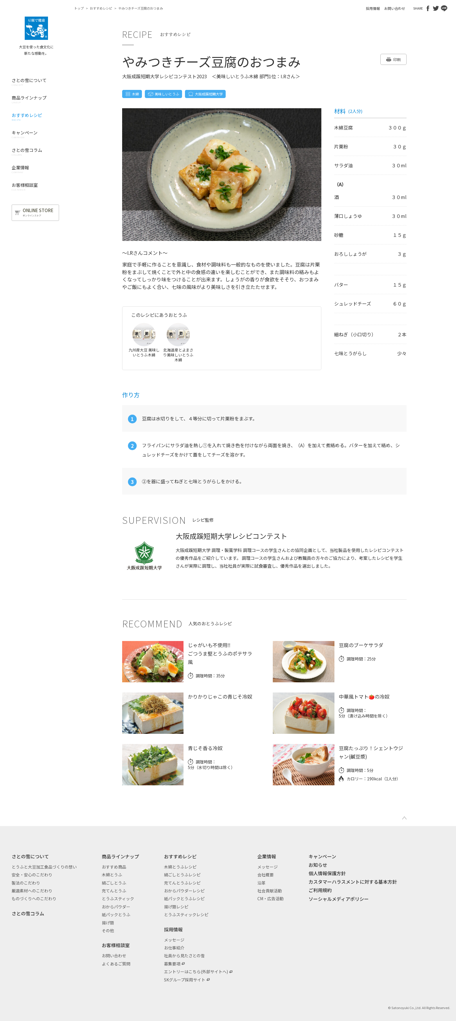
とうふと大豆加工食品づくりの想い (44, 867)
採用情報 (373, 8)
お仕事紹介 (174, 948)
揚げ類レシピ (176, 907)
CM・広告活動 (270, 898)
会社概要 (265, 875)
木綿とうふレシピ (180, 867)
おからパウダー (116, 907)
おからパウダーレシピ (184, 891)
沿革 (261, 883)
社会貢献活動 (269, 891)
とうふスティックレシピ (186, 914)
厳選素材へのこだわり (32, 891)
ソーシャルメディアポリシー (339, 898)
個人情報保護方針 (327, 873)
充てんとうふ (114, 891)
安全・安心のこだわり (32, 875)
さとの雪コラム (28, 913)
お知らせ (318, 864)
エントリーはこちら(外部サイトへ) (196, 971)
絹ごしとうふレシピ (182, 875)
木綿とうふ (112, 875)
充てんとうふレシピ (182, 883)
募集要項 (172, 964)
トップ (79, 8)
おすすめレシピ (101, 8)
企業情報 (266, 856)
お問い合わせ (394, 8)
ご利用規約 (320, 890)
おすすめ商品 (114, 867)
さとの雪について (30, 856)
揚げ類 (108, 923)
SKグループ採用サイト (184, 980)
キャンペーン (322, 856)
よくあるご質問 (116, 964)
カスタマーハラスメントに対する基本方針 (353, 881)
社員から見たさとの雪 (184, 955)
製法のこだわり (26, 883)
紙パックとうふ (116, 914)
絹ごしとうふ (114, 883)
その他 (108, 930)
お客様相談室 (116, 945)
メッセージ (174, 940)
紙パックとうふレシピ (184, 898)
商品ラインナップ (120, 856)
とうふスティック (118, 898)
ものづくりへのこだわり (34, 898)
